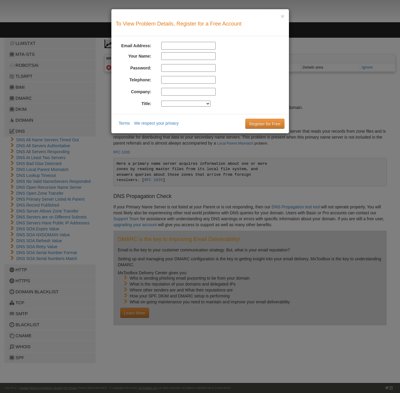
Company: (141, 91)
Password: (140, 68)
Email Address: (136, 45)
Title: (146, 103)
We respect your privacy (156, 123)
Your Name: (139, 56)
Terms (124, 123)
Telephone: (140, 79)
